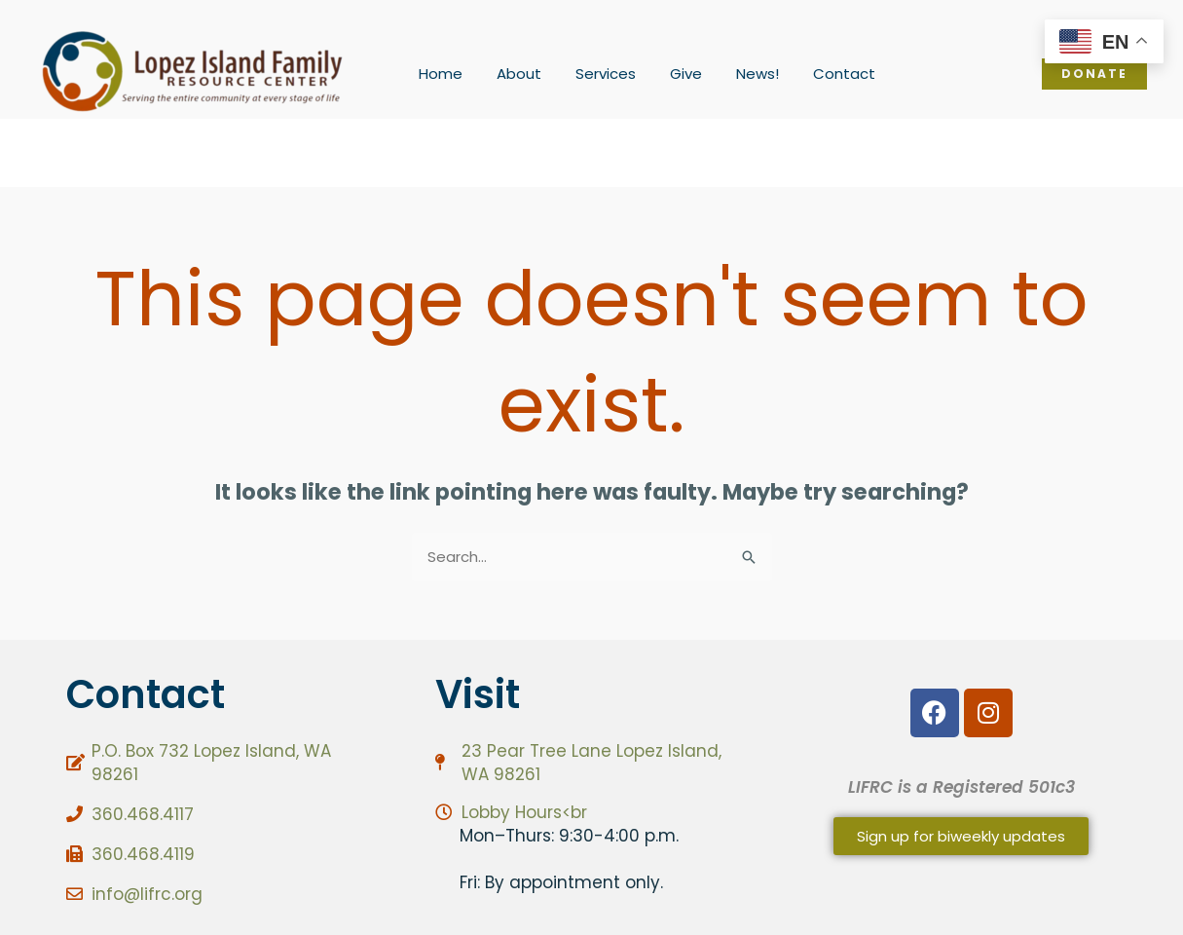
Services (594, 73)
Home (439, 73)
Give (669, 73)
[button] (1094, 74)
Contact (818, 73)
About (512, 73)
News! (736, 73)
